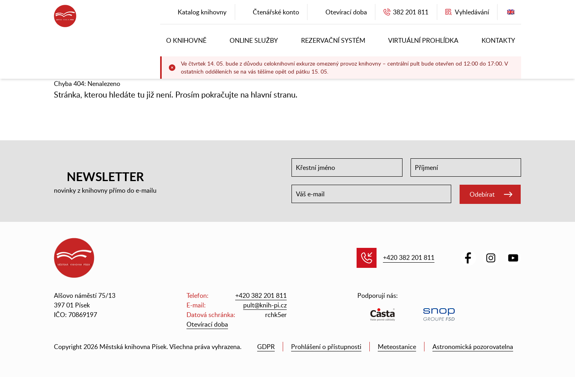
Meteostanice (397, 346)
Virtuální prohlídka (423, 40)
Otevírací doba (207, 324)
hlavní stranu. (274, 94)
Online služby (254, 40)
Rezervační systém (333, 40)
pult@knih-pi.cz (265, 305)
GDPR (266, 346)
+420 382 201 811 (408, 257)
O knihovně (186, 40)
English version (510, 14)
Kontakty (498, 40)
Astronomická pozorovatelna (472, 346)
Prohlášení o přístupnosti (326, 346)
